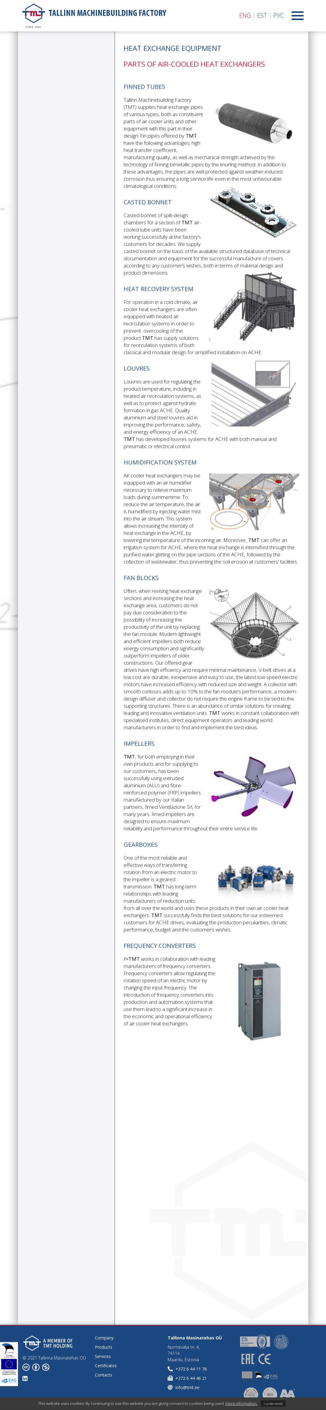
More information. (241, 1403)
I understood (273, 1403)
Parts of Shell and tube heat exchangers (59, 180)
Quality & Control (46, 230)
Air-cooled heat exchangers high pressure (51, 116)
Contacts (103, 1375)
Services (103, 1356)
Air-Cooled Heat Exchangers (50, 92)
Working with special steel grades (51, 214)
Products (103, 1347)
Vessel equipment (47, 197)
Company (104, 1338)
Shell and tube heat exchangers (55, 140)
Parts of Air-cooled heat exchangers (54, 160)
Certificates (106, 1365)
